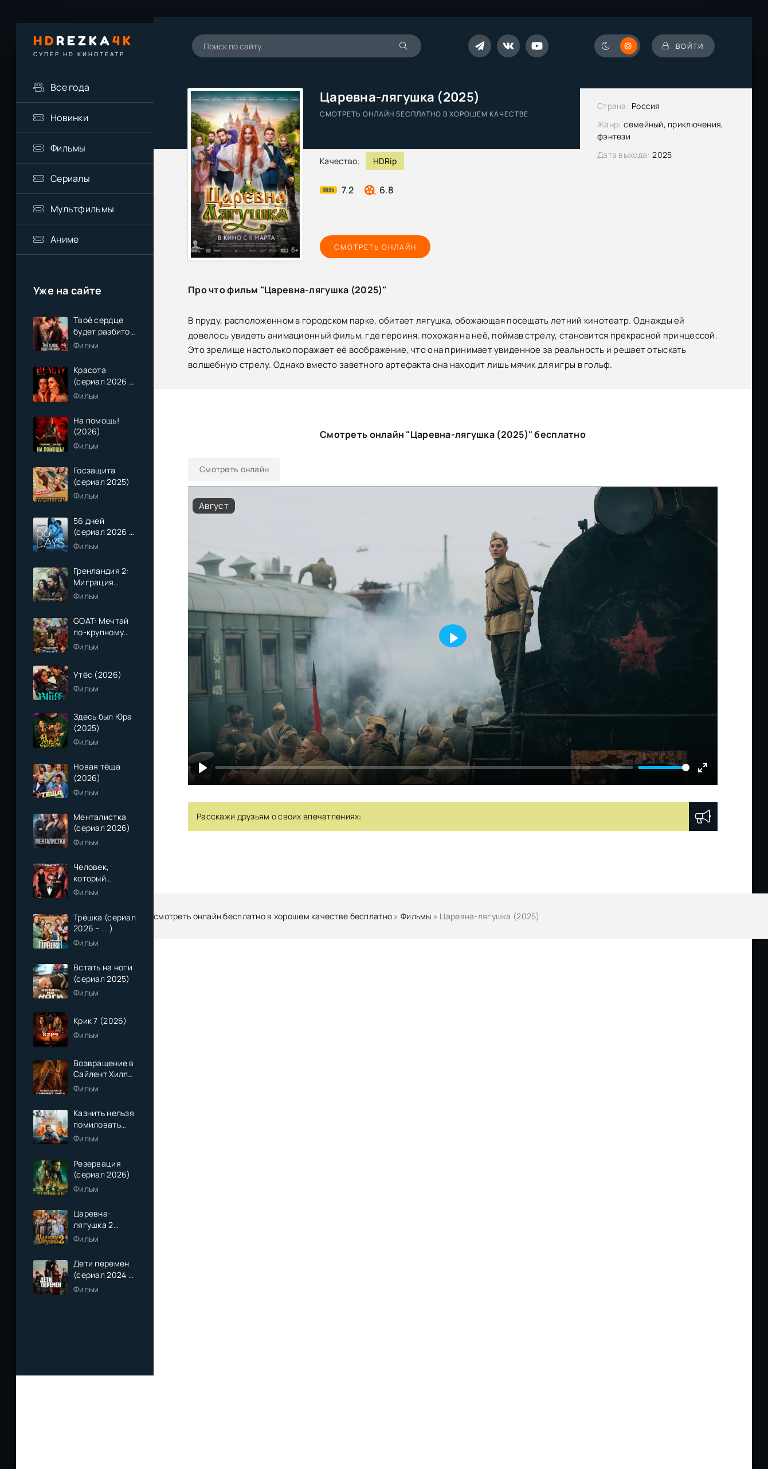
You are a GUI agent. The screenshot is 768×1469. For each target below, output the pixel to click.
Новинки (69, 117)
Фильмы (68, 148)
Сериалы (70, 178)
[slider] (663, 767)
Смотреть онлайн (372, 247)
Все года (69, 87)
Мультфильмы (82, 209)
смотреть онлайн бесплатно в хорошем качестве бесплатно (273, 916)
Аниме (64, 239)
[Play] (203, 767)
